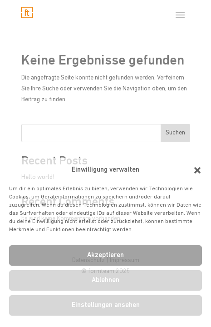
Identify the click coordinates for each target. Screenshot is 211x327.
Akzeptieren (105, 255)
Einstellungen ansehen (106, 305)
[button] (197, 170)
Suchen (175, 132)
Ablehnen (105, 280)
